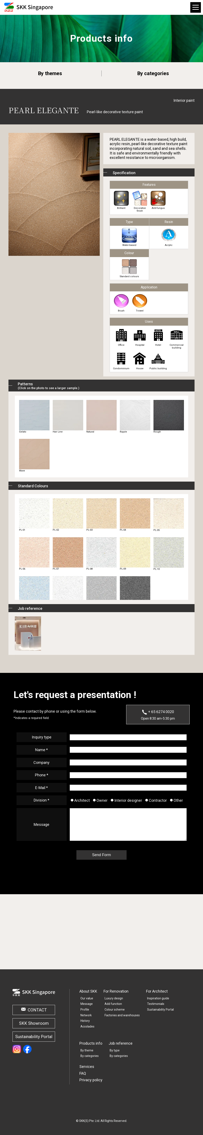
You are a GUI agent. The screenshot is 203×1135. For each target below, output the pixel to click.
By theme (86, 1050)
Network (86, 1015)
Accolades (87, 1026)
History (85, 1020)
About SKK (88, 991)
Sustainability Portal (33, 1036)
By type (115, 1050)
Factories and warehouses (122, 1015)
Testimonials (155, 1004)
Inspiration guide (158, 998)
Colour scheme (115, 1009)
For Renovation (116, 991)
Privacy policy (90, 1080)
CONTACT (37, 1009)
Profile (84, 1009)
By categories (153, 73)
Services (86, 1066)
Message (86, 1004)
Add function (113, 1004)
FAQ (82, 1073)
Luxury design (114, 998)
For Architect (157, 991)
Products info (90, 1043)
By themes (50, 73)
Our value (86, 998)
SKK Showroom (34, 1023)
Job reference (121, 1043)
